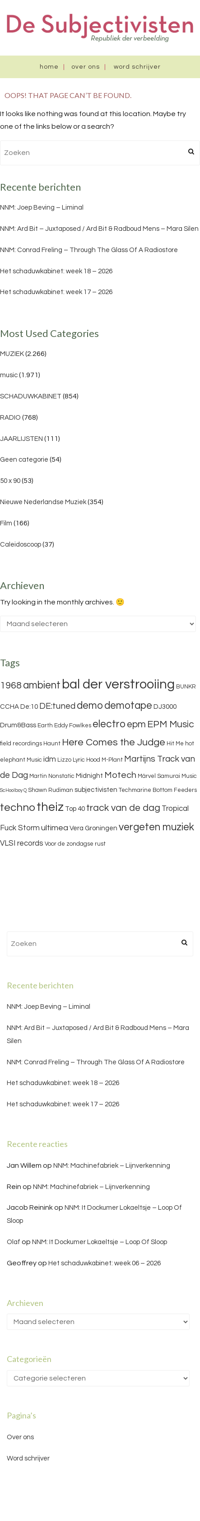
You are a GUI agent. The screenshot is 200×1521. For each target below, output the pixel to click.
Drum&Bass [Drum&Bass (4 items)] (18, 725)
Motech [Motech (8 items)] (120, 775)
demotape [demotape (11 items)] (128, 705)
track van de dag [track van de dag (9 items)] (123, 808)
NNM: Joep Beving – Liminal (42, 207)
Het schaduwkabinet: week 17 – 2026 (56, 292)
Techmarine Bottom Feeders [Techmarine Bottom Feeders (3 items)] (158, 790)
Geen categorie (24, 459)
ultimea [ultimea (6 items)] (54, 828)
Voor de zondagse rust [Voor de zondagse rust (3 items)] (75, 844)
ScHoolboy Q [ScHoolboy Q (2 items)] (13, 790)
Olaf (13, 1242)
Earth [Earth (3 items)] (45, 725)
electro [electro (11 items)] (109, 724)
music (9, 375)
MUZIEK (12, 354)
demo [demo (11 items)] (90, 705)
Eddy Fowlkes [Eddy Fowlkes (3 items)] (72, 725)
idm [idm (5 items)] (49, 759)
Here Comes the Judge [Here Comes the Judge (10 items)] (113, 742)
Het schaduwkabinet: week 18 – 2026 (56, 271)
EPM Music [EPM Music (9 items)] (170, 724)
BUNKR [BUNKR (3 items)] (186, 686)
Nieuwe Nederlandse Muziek (43, 502)
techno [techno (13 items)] (17, 807)
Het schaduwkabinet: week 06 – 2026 (104, 1263)
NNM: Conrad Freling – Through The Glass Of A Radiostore (89, 250)
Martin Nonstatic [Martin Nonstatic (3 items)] (51, 776)
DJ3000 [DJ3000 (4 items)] (165, 706)
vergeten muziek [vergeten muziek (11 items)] (156, 827)
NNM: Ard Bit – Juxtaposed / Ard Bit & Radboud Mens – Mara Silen (99, 228)
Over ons (85, 67)
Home (49, 67)
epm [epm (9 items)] (136, 724)
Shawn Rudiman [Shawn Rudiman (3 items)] (50, 790)
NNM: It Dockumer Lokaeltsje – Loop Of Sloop (99, 1242)
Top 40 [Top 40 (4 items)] (75, 808)
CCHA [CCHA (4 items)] (9, 706)
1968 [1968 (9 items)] (11, 685)
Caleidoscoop (20, 544)
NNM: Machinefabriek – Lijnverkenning (111, 1165)
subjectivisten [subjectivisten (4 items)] (95, 789)
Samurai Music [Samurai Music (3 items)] (177, 776)
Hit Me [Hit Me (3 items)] (175, 743)
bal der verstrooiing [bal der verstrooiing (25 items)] (118, 684)
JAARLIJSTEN (21, 438)
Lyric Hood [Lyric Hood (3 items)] (86, 760)
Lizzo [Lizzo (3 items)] (64, 760)
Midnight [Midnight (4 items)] (89, 775)
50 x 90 (10, 480)
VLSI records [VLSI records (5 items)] (21, 843)
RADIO (10, 417)
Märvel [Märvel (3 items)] (147, 776)
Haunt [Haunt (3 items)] (51, 743)
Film (6, 523)
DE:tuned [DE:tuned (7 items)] (57, 706)
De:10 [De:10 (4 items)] (29, 706)
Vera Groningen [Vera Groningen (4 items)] (93, 828)
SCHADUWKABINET (30, 396)
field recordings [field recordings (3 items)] (21, 743)
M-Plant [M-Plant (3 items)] (112, 760)
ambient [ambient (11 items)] (41, 685)
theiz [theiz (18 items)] (50, 807)
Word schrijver (137, 67)
